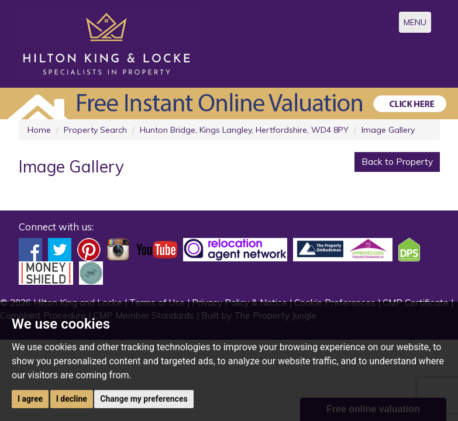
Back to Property (397, 161)
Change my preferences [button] (143, 398)
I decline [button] (71, 398)
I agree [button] (30, 398)
